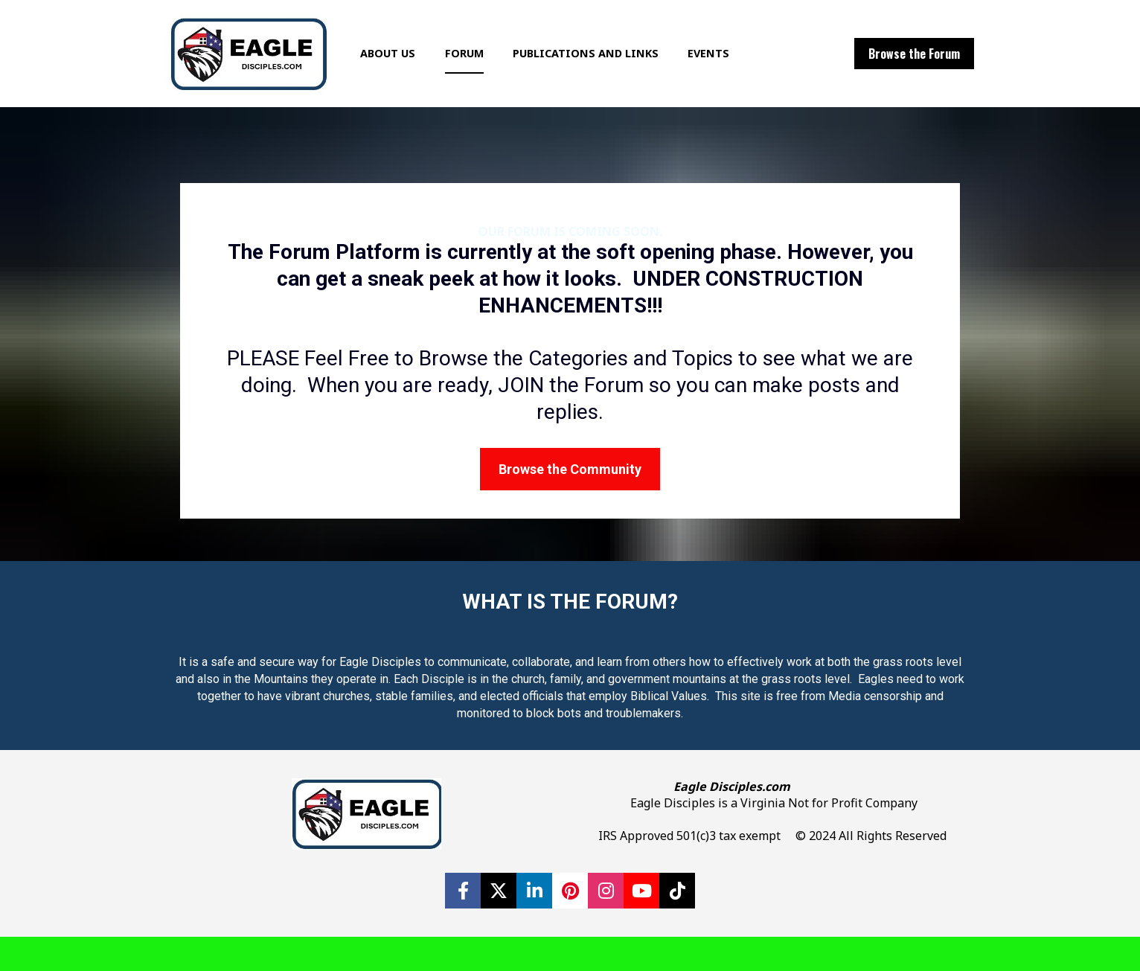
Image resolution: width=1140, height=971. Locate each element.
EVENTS (729, 70)
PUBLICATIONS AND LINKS (606, 70)
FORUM (485, 70)
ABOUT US (408, 70)
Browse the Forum (914, 71)
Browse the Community (570, 503)
